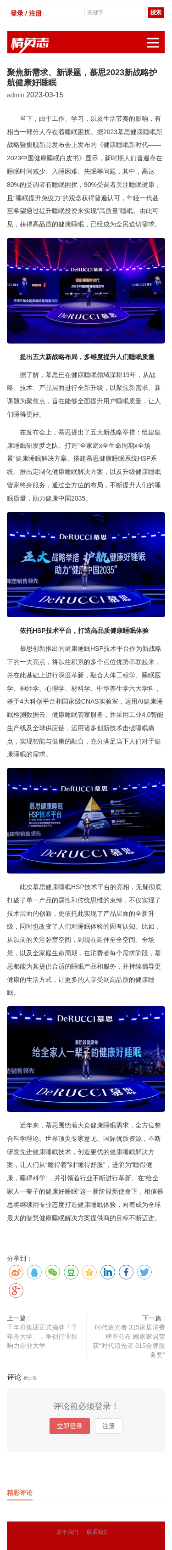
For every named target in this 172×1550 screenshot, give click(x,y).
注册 (108, 1426)
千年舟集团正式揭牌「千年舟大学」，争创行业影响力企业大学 (42, 1336)
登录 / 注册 (26, 13)
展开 (156, 38)
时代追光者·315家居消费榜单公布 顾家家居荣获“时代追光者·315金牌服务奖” (129, 1341)
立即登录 (70, 1426)
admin (16, 95)
